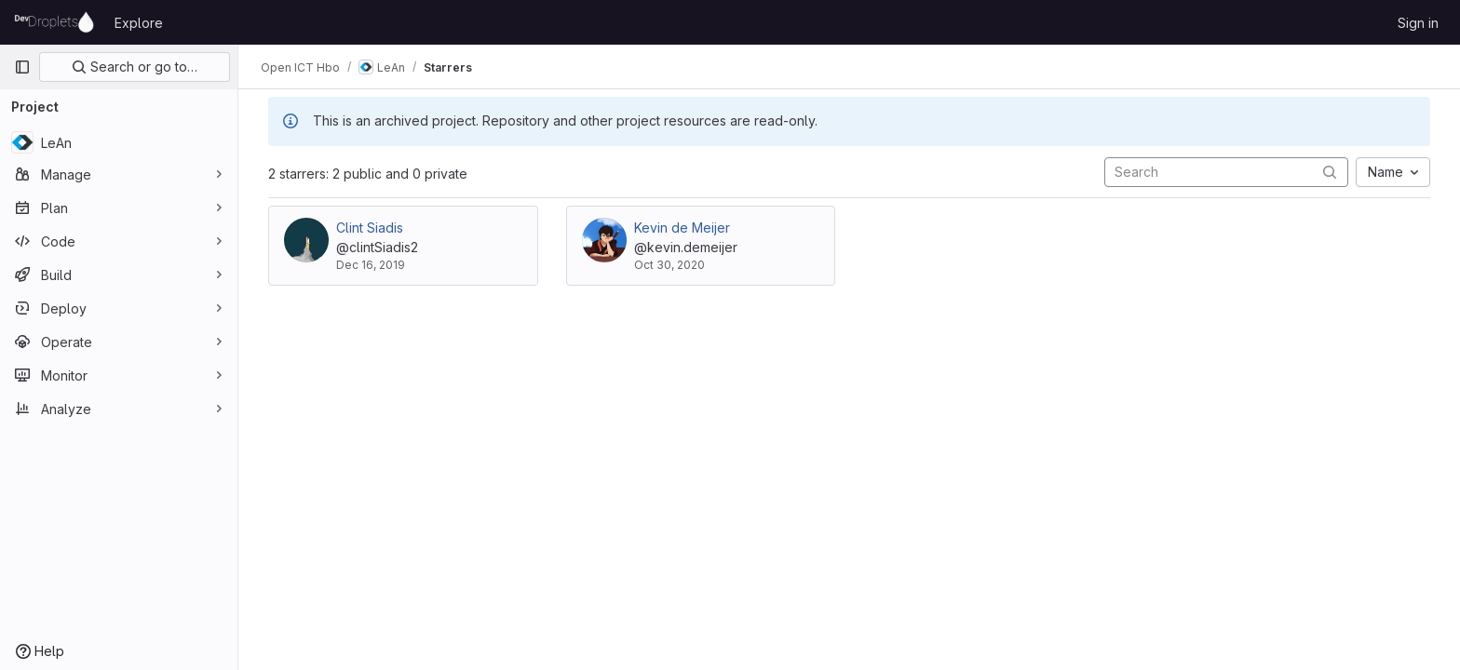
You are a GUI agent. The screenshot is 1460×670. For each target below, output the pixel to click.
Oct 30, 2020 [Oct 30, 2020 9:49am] (669, 265)
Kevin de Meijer (682, 227)
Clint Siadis (369, 227)
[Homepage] (55, 22)
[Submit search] (1329, 171)
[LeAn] (119, 142)
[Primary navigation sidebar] (22, 67)
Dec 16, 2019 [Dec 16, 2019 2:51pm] (370, 265)
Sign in (1418, 23)
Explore (139, 23)
